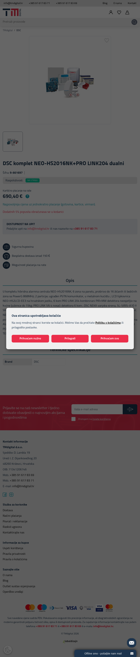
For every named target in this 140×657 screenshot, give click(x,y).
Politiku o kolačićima (108, 322)
